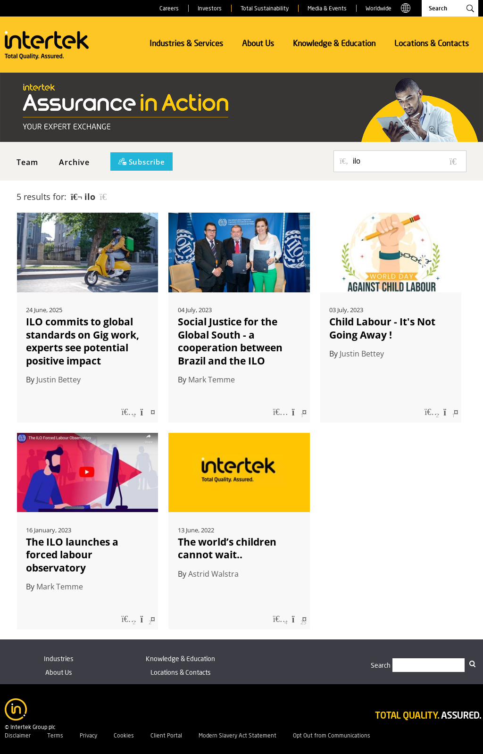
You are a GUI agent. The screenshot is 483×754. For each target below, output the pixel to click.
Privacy (88, 735)
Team (27, 162)
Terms (55, 735)
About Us (258, 43)
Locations (180, 672)
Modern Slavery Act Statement (237, 735)
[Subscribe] (141, 161)
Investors (210, 8)
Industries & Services (186, 43)
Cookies (124, 735)
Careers (169, 8)
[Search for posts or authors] (406, 161)
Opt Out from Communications (331, 735)
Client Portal (166, 735)
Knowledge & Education (334, 43)
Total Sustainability (265, 8)
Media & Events (327, 8)
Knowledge (180, 658)
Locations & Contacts (431, 43)
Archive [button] (74, 162)
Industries (59, 659)
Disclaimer (18, 735)
